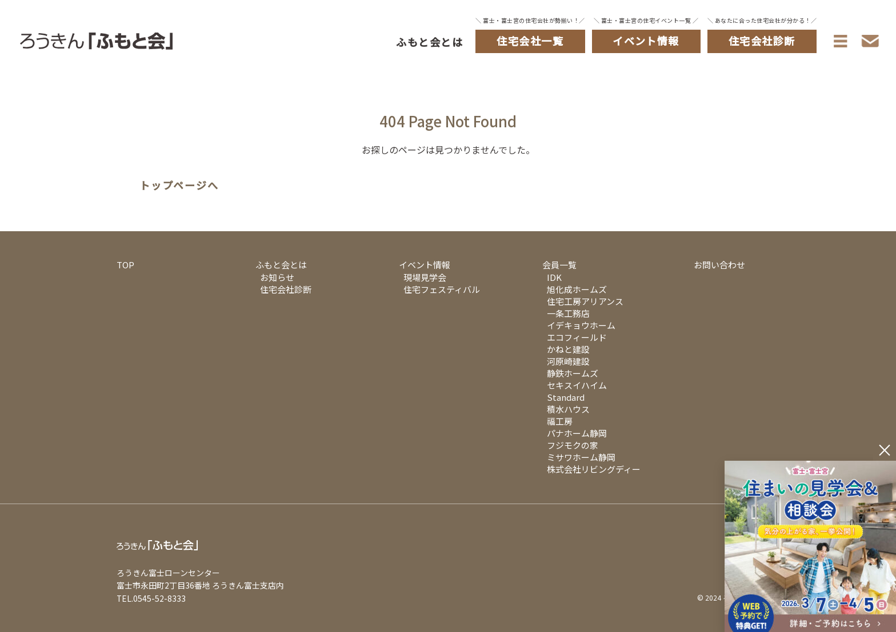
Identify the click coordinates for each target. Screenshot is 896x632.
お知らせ (277, 277)
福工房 (560, 421)
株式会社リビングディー (594, 469)
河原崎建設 (568, 361)
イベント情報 (424, 265)
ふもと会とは (429, 41)
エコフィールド (577, 337)
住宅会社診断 (285, 289)
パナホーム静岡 (577, 433)
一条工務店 (568, 313)
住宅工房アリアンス (585, 301)
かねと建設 (568, 349)
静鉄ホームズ (572, 373)
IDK (554, 277)
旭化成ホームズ (577, 289)
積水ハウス (568, 409)
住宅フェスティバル (441, 289)
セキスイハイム (577, 385)
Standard (566, 397)
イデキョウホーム (581, 325)
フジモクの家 (572, 445)
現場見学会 (424, 277)
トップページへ (179, 185)
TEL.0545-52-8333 (151, 598)
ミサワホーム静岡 (581, 457)
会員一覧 (559, 265)
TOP (125, 265)
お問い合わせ (719, 265)
